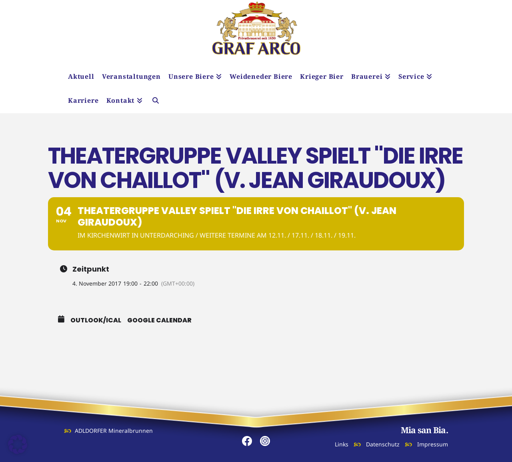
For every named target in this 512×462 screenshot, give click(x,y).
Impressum (432, 444)
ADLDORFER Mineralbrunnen (114, 430)
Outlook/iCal (95, 320)
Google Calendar (159, 320)
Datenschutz (383, 444)
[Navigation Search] (155, 101)
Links (341, 444)
